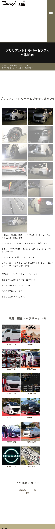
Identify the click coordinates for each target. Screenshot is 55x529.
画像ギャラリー (16, 65)
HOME (4, 65)
